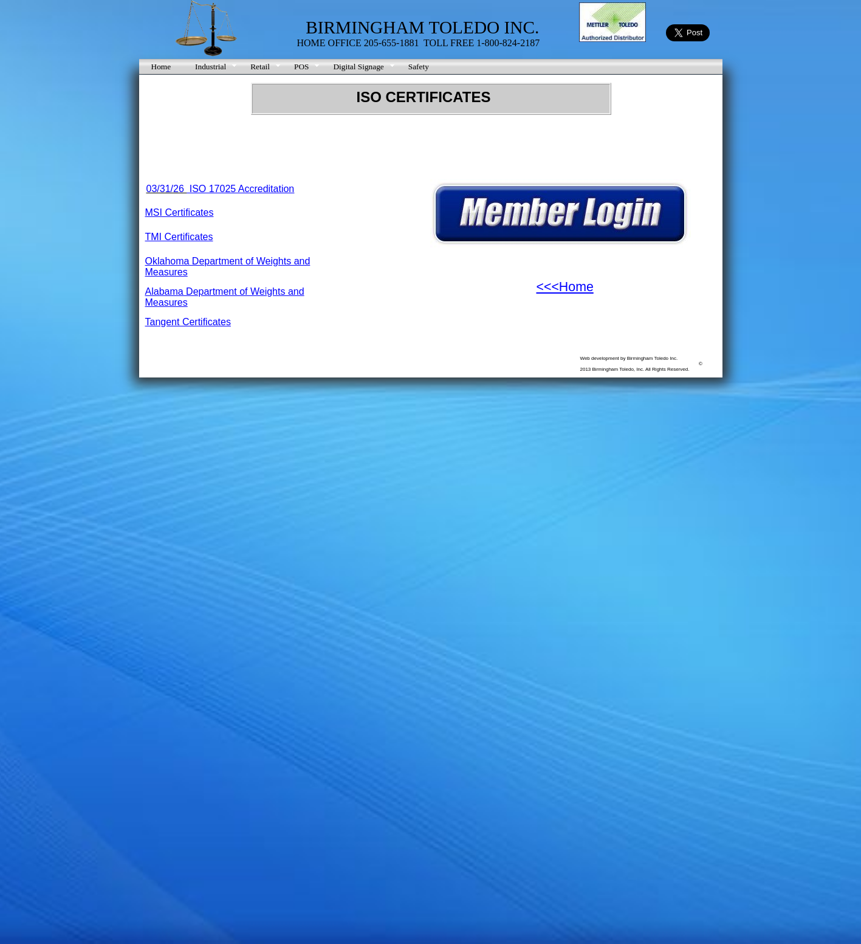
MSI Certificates (179, 212)
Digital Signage (358, 66)
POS (301, 66)
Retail (260, 66)
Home (161, 66)
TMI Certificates (179, 237)
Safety (418, 66)
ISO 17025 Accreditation (240, 189)
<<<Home (565, 287)
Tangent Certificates (188, 322)
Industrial (210, 66)
